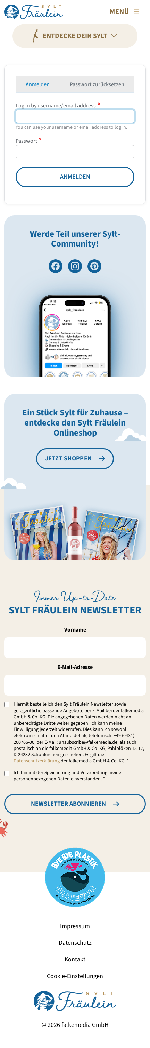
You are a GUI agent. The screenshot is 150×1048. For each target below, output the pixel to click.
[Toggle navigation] (126, 11)
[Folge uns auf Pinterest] (94, 266)
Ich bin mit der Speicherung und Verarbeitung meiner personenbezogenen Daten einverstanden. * (68, 776)
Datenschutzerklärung (37, 761)
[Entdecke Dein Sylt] (75, 36)
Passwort (26, 141)
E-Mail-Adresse (75, 667)
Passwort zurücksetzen (97, 84)
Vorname (75, 629)
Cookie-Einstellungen (75, 976)
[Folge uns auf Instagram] (75, 266)
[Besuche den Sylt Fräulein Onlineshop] (75, 458)
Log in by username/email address (56, 105)
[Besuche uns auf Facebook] (55, 266)
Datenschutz (75, 943)
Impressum (75, 926)
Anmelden (38, 84)
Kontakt (75, 959)
